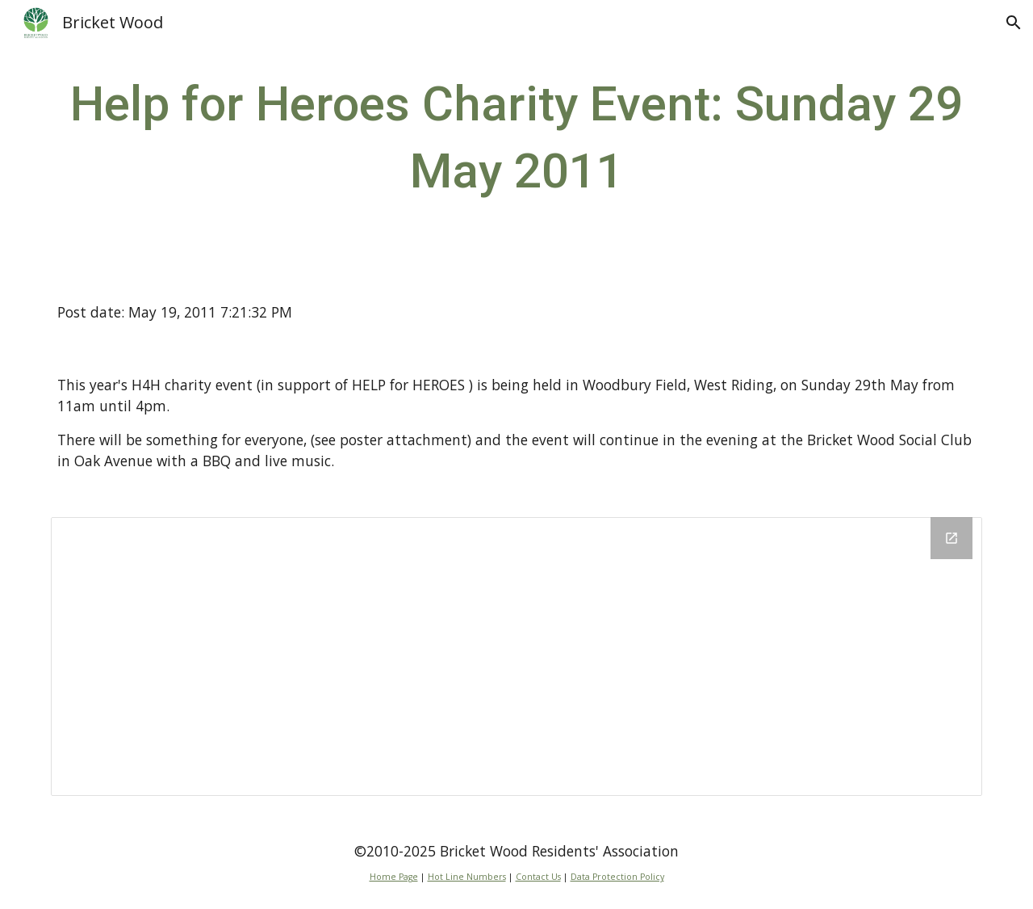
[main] (516, 138)
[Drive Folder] (516, 656)
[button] (1013, 22)
